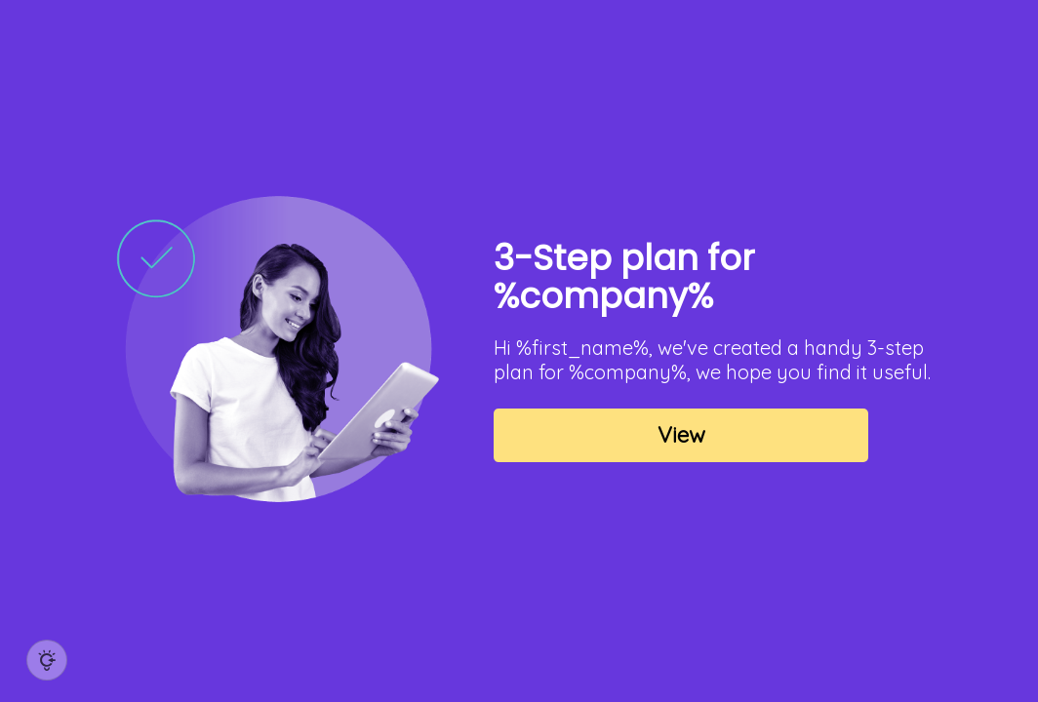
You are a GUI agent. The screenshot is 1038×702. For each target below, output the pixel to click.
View (681, 434)
